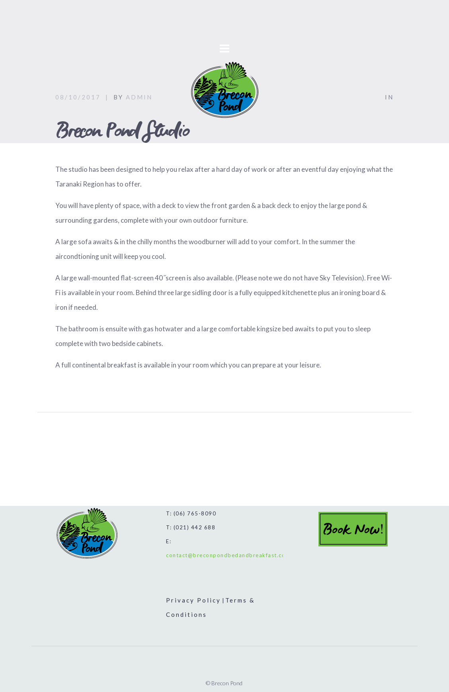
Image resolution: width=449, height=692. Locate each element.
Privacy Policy (193, 600)
